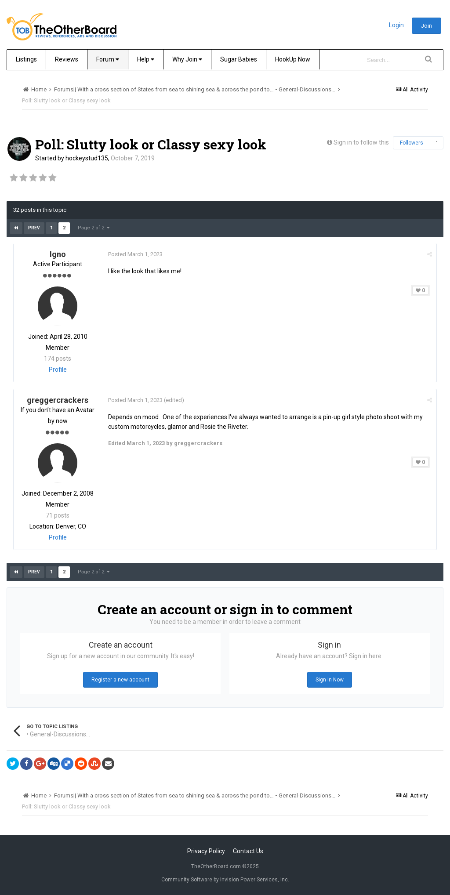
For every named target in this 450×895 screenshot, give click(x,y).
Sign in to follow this (361, 142)
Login (396, 25)
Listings (26, 59)
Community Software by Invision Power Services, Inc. (225, 880)
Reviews (66, 59)
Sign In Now (330, 680)
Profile (58, 369)
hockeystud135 (86, 158)
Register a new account (120, 680)
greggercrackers (57, 400)
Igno (58, 254)
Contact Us (248, 851)
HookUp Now (292, 59)
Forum (107, 59)
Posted (135, 254)
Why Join (187, 59)
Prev (34, 227)
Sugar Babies (238, 59)
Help (145, 59)
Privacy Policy (206, 851)
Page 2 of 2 (93, 228)
